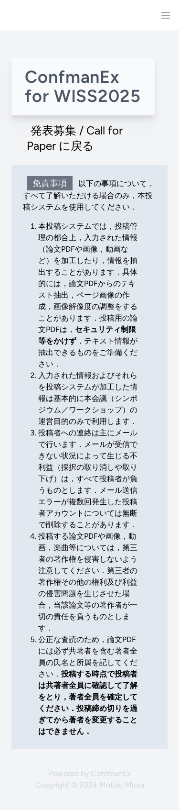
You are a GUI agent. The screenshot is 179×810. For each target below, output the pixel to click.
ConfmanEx (111, 773)
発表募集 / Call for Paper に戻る (75, 138)
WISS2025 (97, 96)
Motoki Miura (121, 784)
